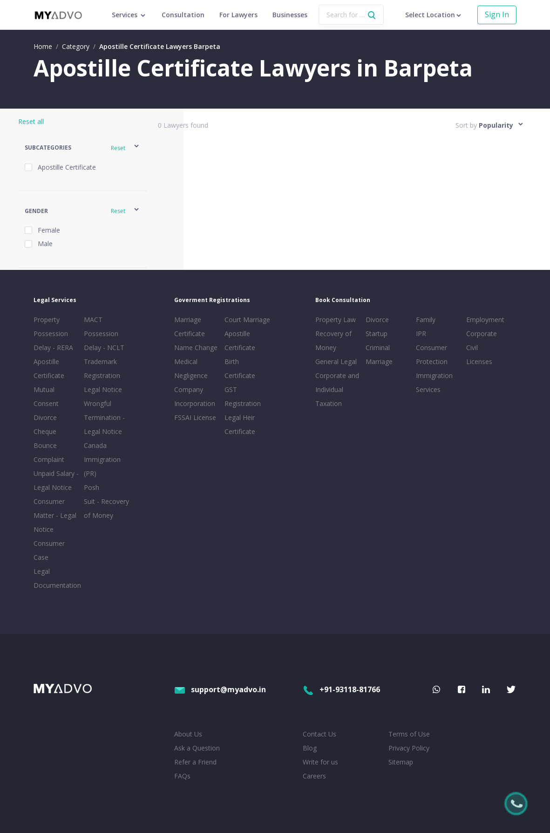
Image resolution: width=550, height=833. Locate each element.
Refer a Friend (195, 761)
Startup (376, 333)
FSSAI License (195, 417)
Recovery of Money (333, 340)
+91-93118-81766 (341, 689)
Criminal (378, 347)
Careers (314, 775)
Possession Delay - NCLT (104, 340)
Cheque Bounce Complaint (49, 445)
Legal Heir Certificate (239, 424)
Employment (485, 319)
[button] (82, 147)
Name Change (195, 347)
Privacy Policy (408, 748)
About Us (188, 734)
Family (425, 319)
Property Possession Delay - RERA (53, 333)
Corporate (481, 333)
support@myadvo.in (220, 689)
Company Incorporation (194, 396)
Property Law (335, 319)
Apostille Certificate (49, 368)
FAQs (182, 775)
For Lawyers (238, 14)
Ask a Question (197, 748)
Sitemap (400, 761)
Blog (310, 748)
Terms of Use (409, 734)
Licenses (479, 361)
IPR (421, 333)
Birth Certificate (239, 368)
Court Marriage (247, 319)
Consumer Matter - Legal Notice (55, 515)
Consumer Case (49, 550)
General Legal (336, 361)
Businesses (289, 14)
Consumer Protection (432, 354)
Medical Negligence (191, 368)
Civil (472, 347)
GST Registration (242, 396)
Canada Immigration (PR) (102, 459)
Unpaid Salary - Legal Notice (56, 480)
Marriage (379, 361)
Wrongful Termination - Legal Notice (104, 417)
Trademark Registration (102, 368)
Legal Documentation (57, 578)
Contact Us (319, 734)
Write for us (320, 761)
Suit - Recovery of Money (106, 508)
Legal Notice (103, 389)
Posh (91, 487)
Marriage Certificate (189, 326)
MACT (93, 319)
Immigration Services (434, 382)
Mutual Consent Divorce (46, 403)
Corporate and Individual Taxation (337, 389)
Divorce (377, 319)
